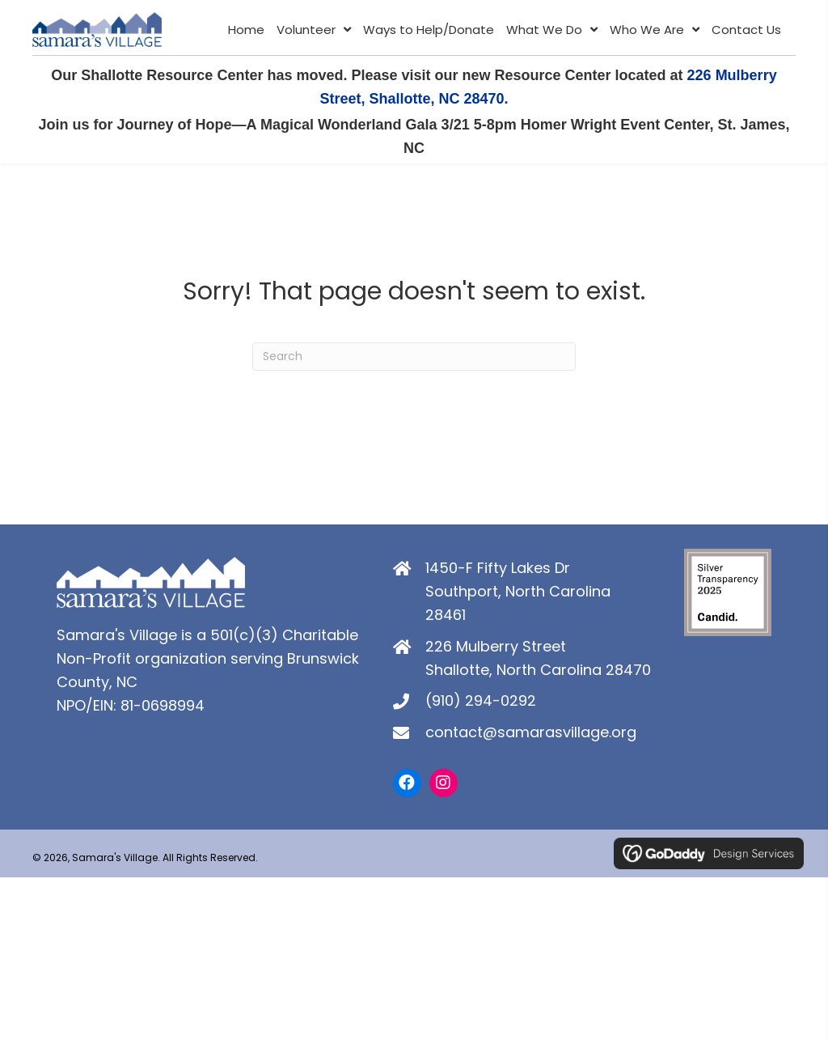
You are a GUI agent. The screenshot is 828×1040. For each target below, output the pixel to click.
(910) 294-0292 (480, 705)
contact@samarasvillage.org (530, 736)
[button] (407, 787)
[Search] (414, 361)
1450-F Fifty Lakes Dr (497, 572)
